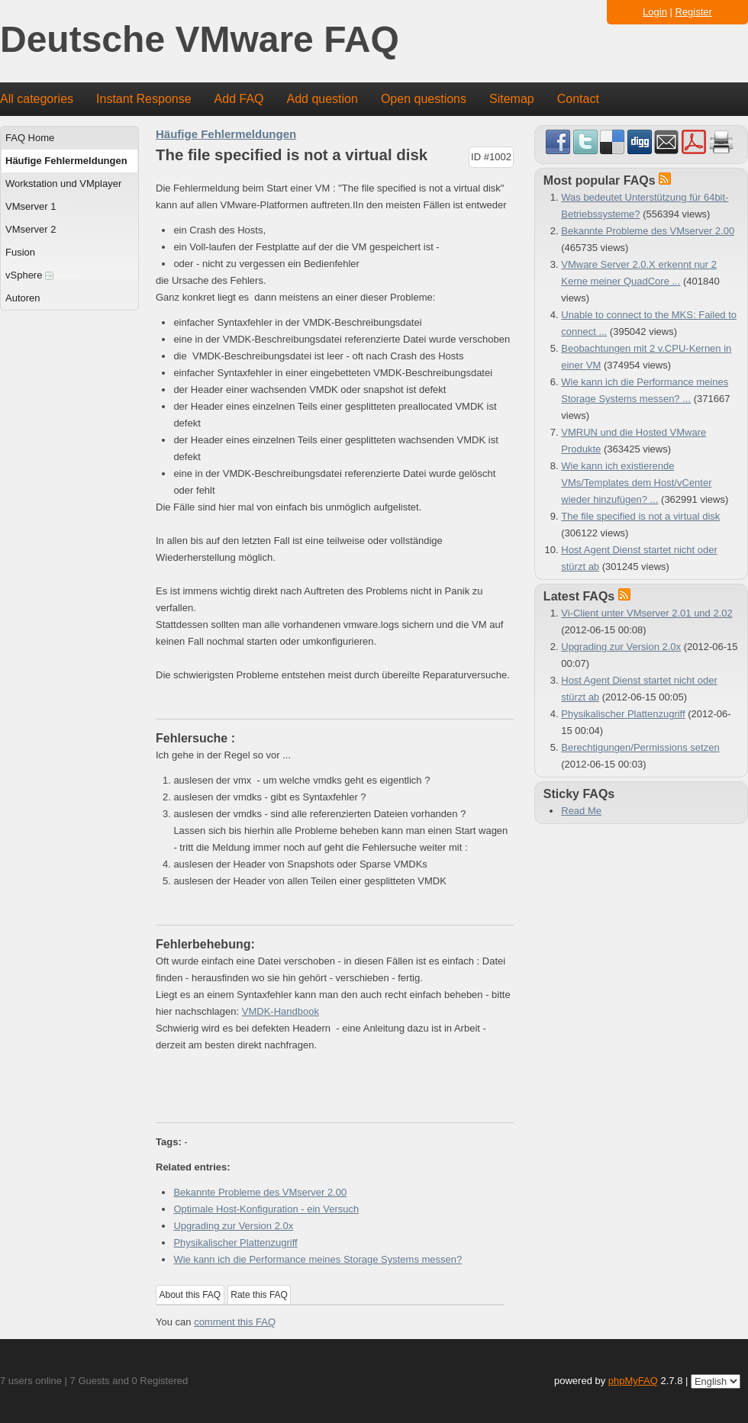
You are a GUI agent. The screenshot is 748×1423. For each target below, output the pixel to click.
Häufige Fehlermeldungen (66, 160)
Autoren (22, 298)
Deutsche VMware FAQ (199, 40)
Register (693, 12)
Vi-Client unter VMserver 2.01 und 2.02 (647, 613)
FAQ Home (29, 137)
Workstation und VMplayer (63, 183)
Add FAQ (239, 98)
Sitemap (511, 98)
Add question (322, 98)
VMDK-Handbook (280, 1011)
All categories (36, 98)
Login (655, 12)
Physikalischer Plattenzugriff (235, 1242)
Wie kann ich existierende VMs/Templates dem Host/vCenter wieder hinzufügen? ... (636, 482)
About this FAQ (190, 1294)
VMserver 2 (30, 229)
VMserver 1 (30, 206)
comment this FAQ (235, 1322)
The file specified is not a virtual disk (640, 516)
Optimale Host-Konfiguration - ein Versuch (266, 1209)
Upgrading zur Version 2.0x (233, 1225)
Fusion (20, 252)
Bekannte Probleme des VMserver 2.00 (260, 1192)
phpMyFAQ (633, 1380)
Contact (578, 98)
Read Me (581, 810)
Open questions (423, 98)
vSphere (29, 275)
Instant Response (144, 98)
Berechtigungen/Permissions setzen (640, 747)
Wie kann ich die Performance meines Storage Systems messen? (317, 1259)
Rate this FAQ (259, 1294)
